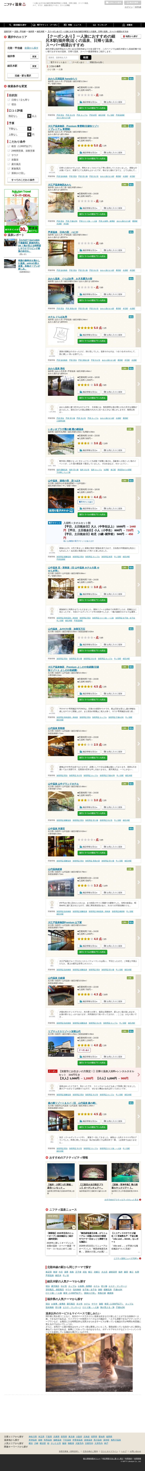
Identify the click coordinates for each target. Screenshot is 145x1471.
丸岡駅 (106, 470)
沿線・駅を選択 (23, 75)
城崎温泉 (57, 1440)
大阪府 (79, 1436)
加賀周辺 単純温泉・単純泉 (67, 618)
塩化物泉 (77, 1289)
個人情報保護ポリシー (91, 1459)
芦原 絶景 (93, 115)
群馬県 (64, 1436)
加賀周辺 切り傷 (75, 659)
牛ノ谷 (66, 1275)
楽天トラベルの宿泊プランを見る (92, 108)
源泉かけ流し (90, 1293)
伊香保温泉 (77, 1440)
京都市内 (89, 1443)
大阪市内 (79, 1443)
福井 (120, 1272)
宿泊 (48, 1286)
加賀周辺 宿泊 (78, 557)
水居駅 (125, 176)
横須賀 (43, 1443)
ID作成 (138, 7)
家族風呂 (16, 168)
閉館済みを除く (97, 62)
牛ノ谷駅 (110, 115)
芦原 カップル (82, 115)
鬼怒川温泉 (116, 1440)
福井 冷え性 (84, 470)
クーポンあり (78, 62)
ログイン (129, 7)
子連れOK (117, 1289)
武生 (85, 1272)
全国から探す (31, 48)
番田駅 (118, 176)
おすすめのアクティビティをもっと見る (121, 1200)
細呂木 (58, 1275)
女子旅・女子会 (90, 1289)
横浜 (31, 1443)
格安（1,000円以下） (73, 1293)
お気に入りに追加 (114, 102)
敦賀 (55, 1272)
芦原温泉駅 (120, 115)
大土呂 (104, 1272)
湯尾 (66, 1272)
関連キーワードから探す (16, 1447)
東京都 (71, 1436)
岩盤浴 (14, 159)
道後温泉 (88, 1440)
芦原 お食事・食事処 (107, 221)
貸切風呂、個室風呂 (55, 1289)
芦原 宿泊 (60, 115)
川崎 (36, 1443)
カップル (72, 1286)
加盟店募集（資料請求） (69, 1451)
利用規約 (128, 1459)
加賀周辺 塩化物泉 (64, 911)
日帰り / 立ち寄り (20, 100)
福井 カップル (96, 470)
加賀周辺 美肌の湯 (92, 861)
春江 (131, 1272)
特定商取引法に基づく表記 (112, 1459)
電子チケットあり (58, 62)
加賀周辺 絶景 (107, 557)
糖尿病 (110, 1293)
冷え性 (64, 1286)
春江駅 (113, 470)
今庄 (61, 1272)
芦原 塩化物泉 (62, 176)
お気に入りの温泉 (114, 3)
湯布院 (106, 1440)
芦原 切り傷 (82, 176)
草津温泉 (33, 1440)
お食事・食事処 (85, 1286)
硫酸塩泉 (108, 1289)
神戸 (106, 1443)
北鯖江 (97, 1272)
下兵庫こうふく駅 (63, 472)
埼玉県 (41, 1436)
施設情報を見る (89, 102)
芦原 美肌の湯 (71, 309)
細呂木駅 (101, 115)
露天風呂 (55, 1286)
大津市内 (99, 1443)
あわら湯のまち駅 (63, 118)
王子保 (78, 1272)
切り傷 (104, 1286)
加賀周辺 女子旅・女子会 (125, 618)
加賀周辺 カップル (92, 557)
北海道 (87, 1436)
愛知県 (102, 1436)
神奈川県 (33, 1436)
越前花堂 (113, 1272)
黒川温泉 (98, 1440)
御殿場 (71, 1443)
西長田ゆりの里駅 (125, 470)
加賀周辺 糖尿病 (118, 911)
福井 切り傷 (73, 470)
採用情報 (137, 1459)
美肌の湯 (102, 1293)
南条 (72, 1272)
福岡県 (109, 1436)
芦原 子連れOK (71, 221)
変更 (34, 56)
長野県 (94, 1436)
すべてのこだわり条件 (23, 180)
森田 (126, 1272)
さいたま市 (56, 1443)
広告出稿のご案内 (90, 1451)
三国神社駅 (61, 421)
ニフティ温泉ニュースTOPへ (126, 1258)
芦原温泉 (50, 1275)
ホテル (97, 1286)
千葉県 (49, 1436)
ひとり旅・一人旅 (54, 1293)
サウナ (68, 1289)
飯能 (64, 1443)
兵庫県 (56, 1436)
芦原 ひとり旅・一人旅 (88, 221)
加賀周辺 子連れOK (116, 717)
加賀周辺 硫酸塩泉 (64, 557)
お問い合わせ (135, 1451)
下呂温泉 (67, 1440)
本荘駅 (132, 176)
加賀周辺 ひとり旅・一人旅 (103, 618)
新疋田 (49, 1272)
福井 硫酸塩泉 (62, 470)
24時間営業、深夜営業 (23, 151)
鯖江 (90, 1272)
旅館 (100, 1289)
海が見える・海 (107, 1307)
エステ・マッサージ (118, 1286)
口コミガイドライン (109, 1451)
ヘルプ (124, 1451)
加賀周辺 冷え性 (90, 659)
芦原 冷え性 (70, 115)
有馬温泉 (48, 1440)
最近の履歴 (132, 3)
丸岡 (137, 1272)
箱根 (40, 1440)
